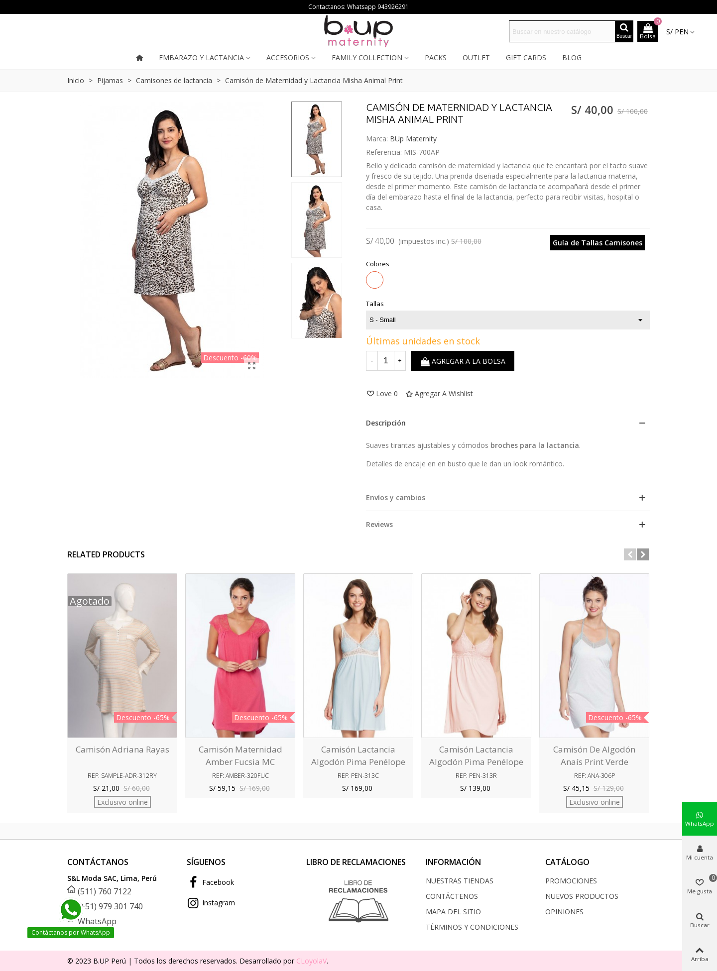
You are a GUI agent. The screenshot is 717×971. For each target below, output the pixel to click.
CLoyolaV (311, 961)
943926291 (393, 6)
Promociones (571, 880)
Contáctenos (452, 896)
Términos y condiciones (472, 927)
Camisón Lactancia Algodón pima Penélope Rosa (476, 762)
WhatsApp (97, 921)
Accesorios (287, 57)
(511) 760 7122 (104, 891)
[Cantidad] (385, 361)
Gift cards (526, 57)
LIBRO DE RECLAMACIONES (356, 862)
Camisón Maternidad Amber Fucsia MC (240, 756)
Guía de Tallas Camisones (597, 242)
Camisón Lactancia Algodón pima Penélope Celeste (358, 762)
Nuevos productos (581, 896)
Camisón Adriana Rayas (122, 749)
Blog (572, 57)
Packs (436, 57)
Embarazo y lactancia (201, 57)
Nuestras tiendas (459, 880)
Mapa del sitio (453, 911)
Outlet (476, 57)
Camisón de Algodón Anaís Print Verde (594, 756)
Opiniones (564, 911)
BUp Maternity (413, 138)
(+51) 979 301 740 (110, 906)
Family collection (367, 57)
